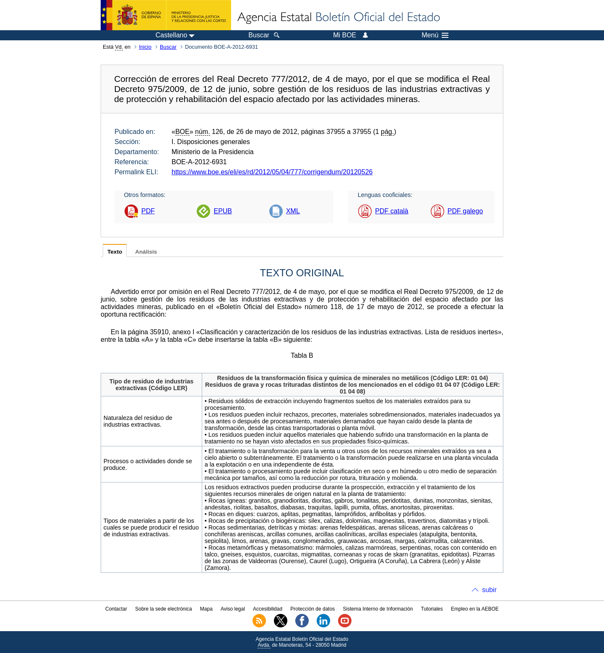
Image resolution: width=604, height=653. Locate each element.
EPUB (222, 211)
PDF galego (465, 211)
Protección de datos (312, 609)
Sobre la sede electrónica (163, 609)
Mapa (206, 609)
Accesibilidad (267, 609)
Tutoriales (432, 609)
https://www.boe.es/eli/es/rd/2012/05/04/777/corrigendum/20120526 (272, 172)
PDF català (391, 211)
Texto (114, 252)
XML (293, 211)
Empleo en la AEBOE (475, 609)
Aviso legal (233, 609)
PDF (148, 211)
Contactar (116, 609)
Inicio (145, 47)
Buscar (168, 47)
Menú (435, 35)
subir (489, 589)
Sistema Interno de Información (378, 609)
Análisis (146, 252)
